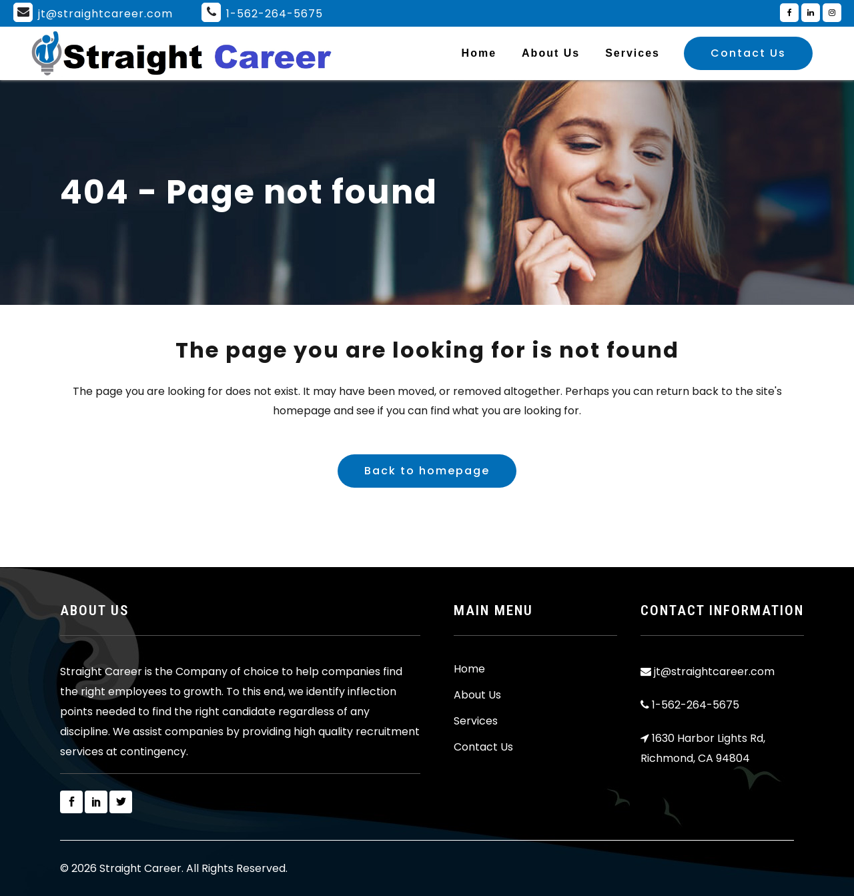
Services (476, 721)
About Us (477, 695)
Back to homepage (427, 470)
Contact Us (748, 53)
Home (469, 669)
